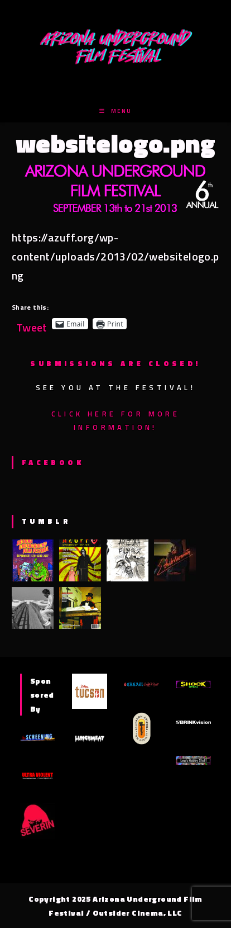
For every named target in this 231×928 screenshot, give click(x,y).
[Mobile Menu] (115, 111)
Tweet (31, 323)
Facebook (53, 462)
